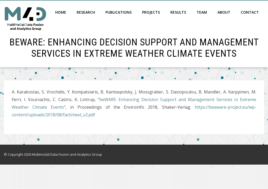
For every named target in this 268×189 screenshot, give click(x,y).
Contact (250, 12)
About (223, 12)
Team (202, 12)
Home (60, 12)
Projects (151, 12)
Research (86, 12)
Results (178, 12)
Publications (118, 12)
